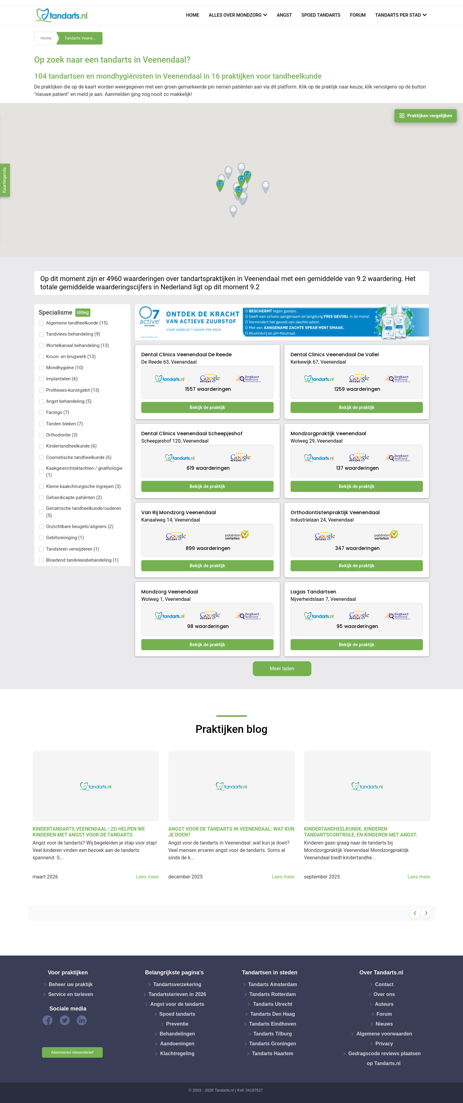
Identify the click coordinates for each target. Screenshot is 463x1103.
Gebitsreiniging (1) (65, 537)
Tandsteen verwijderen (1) (73, 549)
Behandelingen (177, 1033)
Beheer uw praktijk (71, 984)
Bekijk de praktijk (207, 407)
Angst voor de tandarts (177, 1004)
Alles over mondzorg (235, 15)
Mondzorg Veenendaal (169, 591)
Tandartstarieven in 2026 (177, 994)
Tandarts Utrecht (272, 1004)
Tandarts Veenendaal (83, 38)
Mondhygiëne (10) (65, 367)
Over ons (384, 994)
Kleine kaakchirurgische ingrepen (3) (83, 486)
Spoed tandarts (320, 15)
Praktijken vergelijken (425, 115)
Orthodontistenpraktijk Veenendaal (335, 512)
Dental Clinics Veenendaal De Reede (186, 354)
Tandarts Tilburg (273, 1033)
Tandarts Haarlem (272, 1053)
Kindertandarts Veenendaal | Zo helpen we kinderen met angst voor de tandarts (89, 832)
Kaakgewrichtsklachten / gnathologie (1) (84, 471)
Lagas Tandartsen (313, 591)
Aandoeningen (177, 1043)
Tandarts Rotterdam (272, 994)
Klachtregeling (177, 1053)
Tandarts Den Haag (272, 1014)
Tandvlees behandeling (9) (73, 334)
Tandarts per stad (398, 15)
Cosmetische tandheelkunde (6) (79, 457)
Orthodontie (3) (62, 435)
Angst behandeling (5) (69, 401)
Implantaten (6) (62, 379)
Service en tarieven (70, 994)
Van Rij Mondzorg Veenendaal (178, 512)
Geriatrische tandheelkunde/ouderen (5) (83, 512)
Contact (384, 984)
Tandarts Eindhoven (272, 1024)
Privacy (384, 1043)
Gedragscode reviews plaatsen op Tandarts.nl (384, 1058)
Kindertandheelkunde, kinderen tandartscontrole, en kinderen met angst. (360, 832)
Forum (358, 15)
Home (192, 15)
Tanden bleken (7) (64, 424)
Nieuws (384, 1024)
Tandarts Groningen (272, 1043)
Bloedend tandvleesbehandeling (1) (82, 560)
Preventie (177, 1024)
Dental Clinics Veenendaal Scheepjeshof (191, 433)
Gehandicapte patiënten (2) (74, 497)
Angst (284, 15)
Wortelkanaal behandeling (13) (77, 345)
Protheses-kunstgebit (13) (73, 390)
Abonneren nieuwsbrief (72, 1052)
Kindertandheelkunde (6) (71, 446)
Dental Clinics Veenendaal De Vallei (335, 354)
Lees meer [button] (147, 877)
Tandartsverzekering (177, 984)
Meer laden (282, 668)
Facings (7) (57, 412)
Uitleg (83, 312)
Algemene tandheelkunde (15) (77, 323)
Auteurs (384, 1004)
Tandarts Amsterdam (272, 984)
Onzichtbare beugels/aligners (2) (80, 526)
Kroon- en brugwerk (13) (71, 356)
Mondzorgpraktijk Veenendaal (328, 433)
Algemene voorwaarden (384, 1033)
